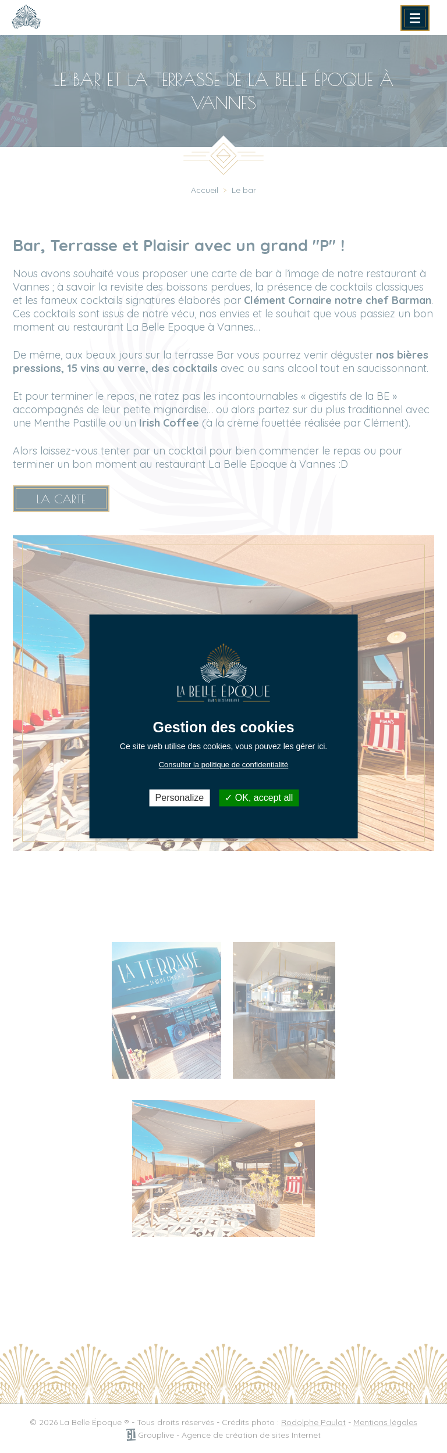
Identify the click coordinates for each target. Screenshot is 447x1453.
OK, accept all (259, 798)
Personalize (179, 798)
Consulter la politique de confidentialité (224, 764)
